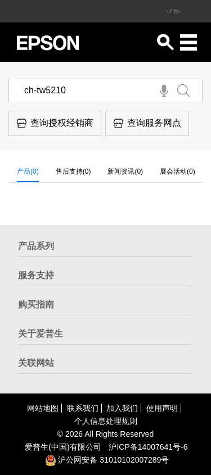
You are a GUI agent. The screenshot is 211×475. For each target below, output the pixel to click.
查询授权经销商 (54, 123)
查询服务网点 (147, 123)
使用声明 (162, 408)
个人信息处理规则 (105, 421)
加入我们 (122, 408)
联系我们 (82, 408)
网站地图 (43, 408)
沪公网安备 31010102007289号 (107, 459)
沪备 (148, 446)
